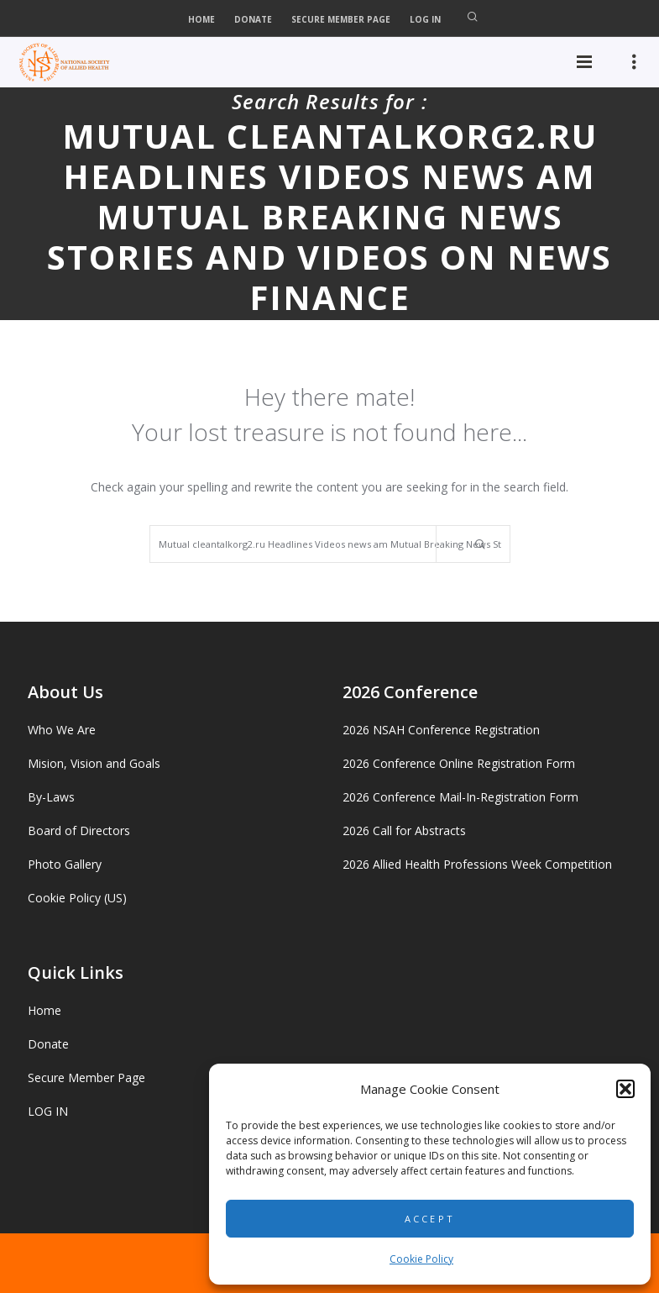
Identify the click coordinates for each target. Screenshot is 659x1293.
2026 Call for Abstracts (404, 830)
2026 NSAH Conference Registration (441, 730)
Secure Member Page (340, 19)
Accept (430, 1218)
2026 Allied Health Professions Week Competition (477, 864)
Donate (253, 19)
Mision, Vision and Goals (94, 763)
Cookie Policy (421, 1259)
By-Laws (51, 797)
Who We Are (62, 730)
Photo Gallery (65, 864)
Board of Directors (79, 830)
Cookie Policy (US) (77, 898)
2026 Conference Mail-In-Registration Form (460, 797)
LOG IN (425, 19)
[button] (625, 1088)
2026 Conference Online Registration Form (459, 763)
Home (201, 19)
